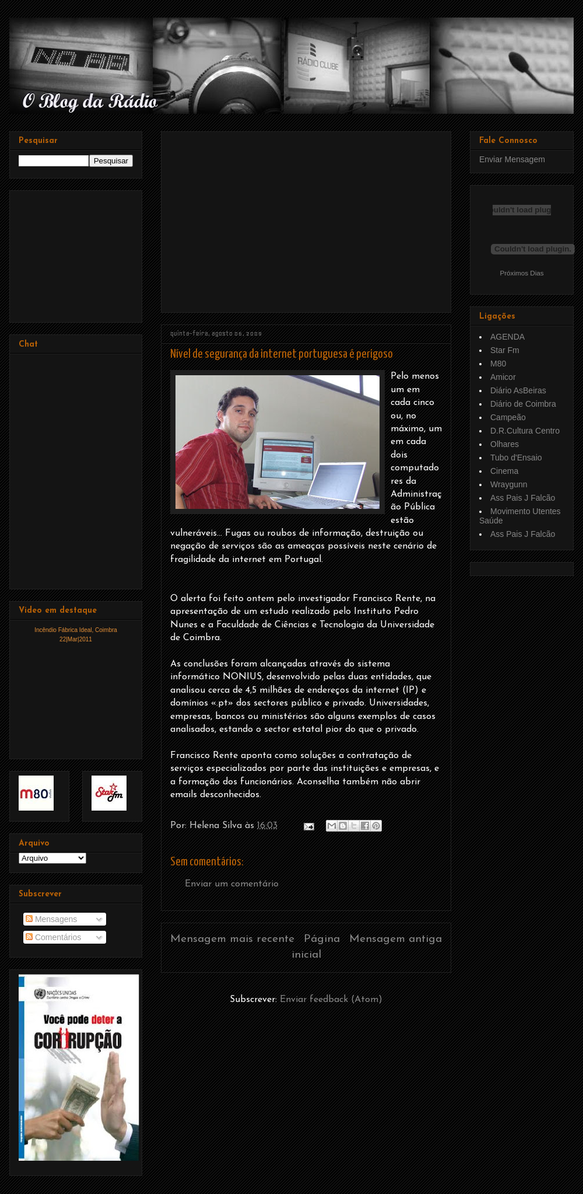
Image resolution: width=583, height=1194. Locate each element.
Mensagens (51, 919)
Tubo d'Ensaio (516, 457)
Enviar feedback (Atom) (331, 999)
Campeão (508, 417)
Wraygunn (509, 484)
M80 (498, 363)
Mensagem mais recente (232, 939)
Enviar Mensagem (512, 159)
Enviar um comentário (232, 884)
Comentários (53, 937)
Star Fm (504, 350)
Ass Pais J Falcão (522, 497)
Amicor (503, 377)
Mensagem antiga (395, 939)
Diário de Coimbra (523, 404)
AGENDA (507, 336)
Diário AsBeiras (518, 390)
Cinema (504, 471)
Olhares (504, 444)
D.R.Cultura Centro (525, 430)
